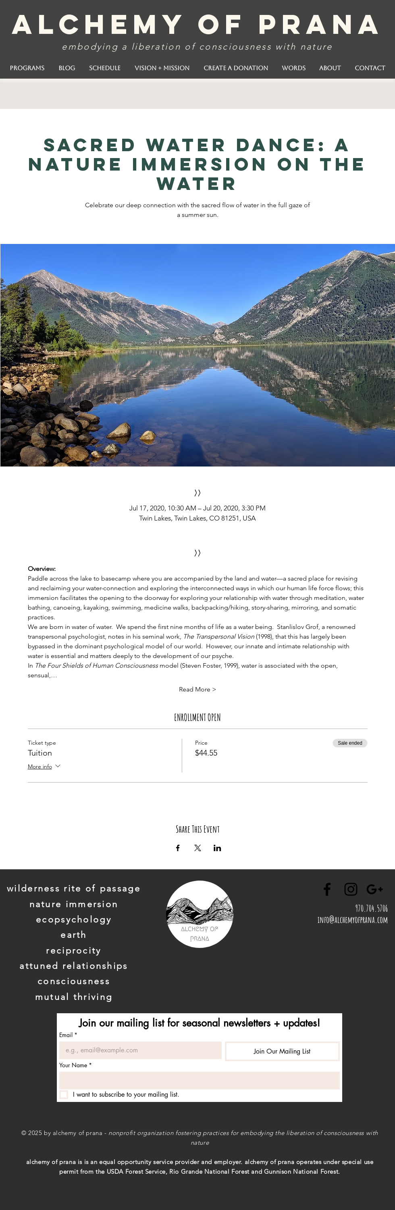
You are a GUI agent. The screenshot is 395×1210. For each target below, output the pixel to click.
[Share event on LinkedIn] (217, 848)
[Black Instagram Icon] (351, 889)
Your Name (75, 1065)
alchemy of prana (198, 24)
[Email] (138, 1050)
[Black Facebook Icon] (327, 889)
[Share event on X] (198, 848)
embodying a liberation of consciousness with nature (197, 46)
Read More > (197, 689)
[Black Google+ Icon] (374, 889)
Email (68, 1034)
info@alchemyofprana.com (353, 919)
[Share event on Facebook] (178, 848)
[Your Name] (197, 1080)
